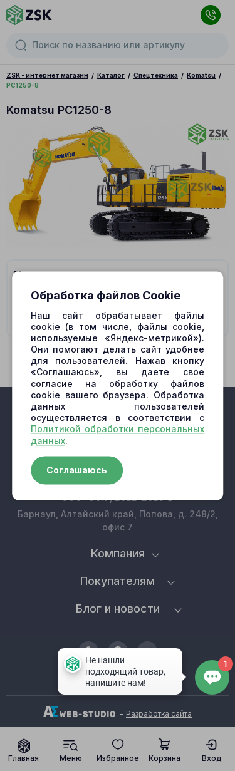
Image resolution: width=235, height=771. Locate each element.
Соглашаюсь (76, 470)
